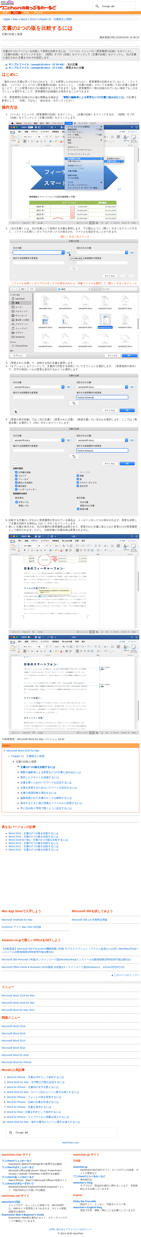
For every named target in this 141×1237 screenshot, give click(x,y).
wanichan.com (70, 1142)
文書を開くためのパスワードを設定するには (46, 782)
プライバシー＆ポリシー (78, 1229)
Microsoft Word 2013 (13, 1040)
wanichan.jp (80, 1166)
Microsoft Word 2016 (13, 1033)
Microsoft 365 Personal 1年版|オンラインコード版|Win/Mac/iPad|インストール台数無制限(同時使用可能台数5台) (66, 959)
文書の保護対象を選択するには (38, 792)
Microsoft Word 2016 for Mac (18, 1002)
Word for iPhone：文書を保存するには (29, 1106)
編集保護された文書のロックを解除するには (46, 797)
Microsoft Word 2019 (13, 1026)
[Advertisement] (70, 880)
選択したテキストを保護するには (39, 777)
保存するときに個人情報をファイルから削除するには (51, 803)
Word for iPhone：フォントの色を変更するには (34, 1097)
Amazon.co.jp (11, 940)
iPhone (38, 12)
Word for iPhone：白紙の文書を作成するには (33, 1101)
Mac (16, 12)
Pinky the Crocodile (84, 1201)
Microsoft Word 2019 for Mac (23, 750)
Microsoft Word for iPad (15, 1054)
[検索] (113, 6)
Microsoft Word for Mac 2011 (18, 1009)
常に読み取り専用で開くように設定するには (46, 808)
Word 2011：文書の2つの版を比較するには (33, 846)
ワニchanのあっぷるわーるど (18, 1177)
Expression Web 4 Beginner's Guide (23, 1214)
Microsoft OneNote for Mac (17, 919)
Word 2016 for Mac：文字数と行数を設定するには (36, 1082)
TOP (5, 12)
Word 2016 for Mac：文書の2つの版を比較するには (38, 839)
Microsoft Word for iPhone (16, 1062)
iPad (26, 12)
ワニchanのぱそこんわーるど (18, 1167)
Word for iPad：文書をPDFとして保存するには (34, 1111)
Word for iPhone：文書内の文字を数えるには (33, 1087)
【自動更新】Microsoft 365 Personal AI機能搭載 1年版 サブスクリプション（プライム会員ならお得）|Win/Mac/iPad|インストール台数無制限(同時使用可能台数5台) (70, 950)
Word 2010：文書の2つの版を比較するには (33, 849)
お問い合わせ (56, 1229)
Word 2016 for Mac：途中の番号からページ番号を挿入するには (43, 1121)
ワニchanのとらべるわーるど (89, 1176)
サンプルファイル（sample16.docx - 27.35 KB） (37, 64)
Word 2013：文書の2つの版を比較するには (33, 843)
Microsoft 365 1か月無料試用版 (90, 919)
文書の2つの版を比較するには (37, 28)
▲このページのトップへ (125, 975)
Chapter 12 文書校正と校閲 (27, 756)
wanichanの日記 (11, 1201)
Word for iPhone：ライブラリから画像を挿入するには (38, 1116)
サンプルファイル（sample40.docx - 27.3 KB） (36, 67)
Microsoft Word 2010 (13, 1047)
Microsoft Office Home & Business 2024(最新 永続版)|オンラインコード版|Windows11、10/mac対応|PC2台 (63, 967)
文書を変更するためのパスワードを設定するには (48, 787)
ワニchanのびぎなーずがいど (18, 1183)
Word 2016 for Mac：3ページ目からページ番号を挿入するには (43, 1092)
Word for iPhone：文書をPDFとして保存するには (35, 1077)
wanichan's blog (82, 1182)
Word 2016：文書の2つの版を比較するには (33, 836)
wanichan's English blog (87, 1207)
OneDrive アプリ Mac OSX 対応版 (21, 926)
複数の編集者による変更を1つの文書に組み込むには (50, 772)
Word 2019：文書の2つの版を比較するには (33, 833)
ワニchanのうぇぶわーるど (17, 1160)
